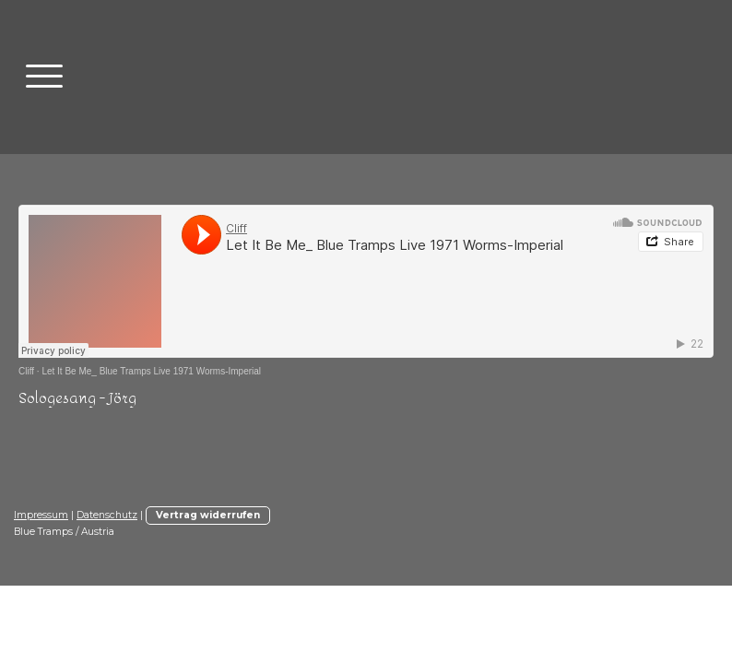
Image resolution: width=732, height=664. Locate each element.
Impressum (41, 515)
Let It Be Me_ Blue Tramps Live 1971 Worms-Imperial (151, 371)
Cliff (26, 371)
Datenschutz (107, 515)
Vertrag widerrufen (208, 515)
